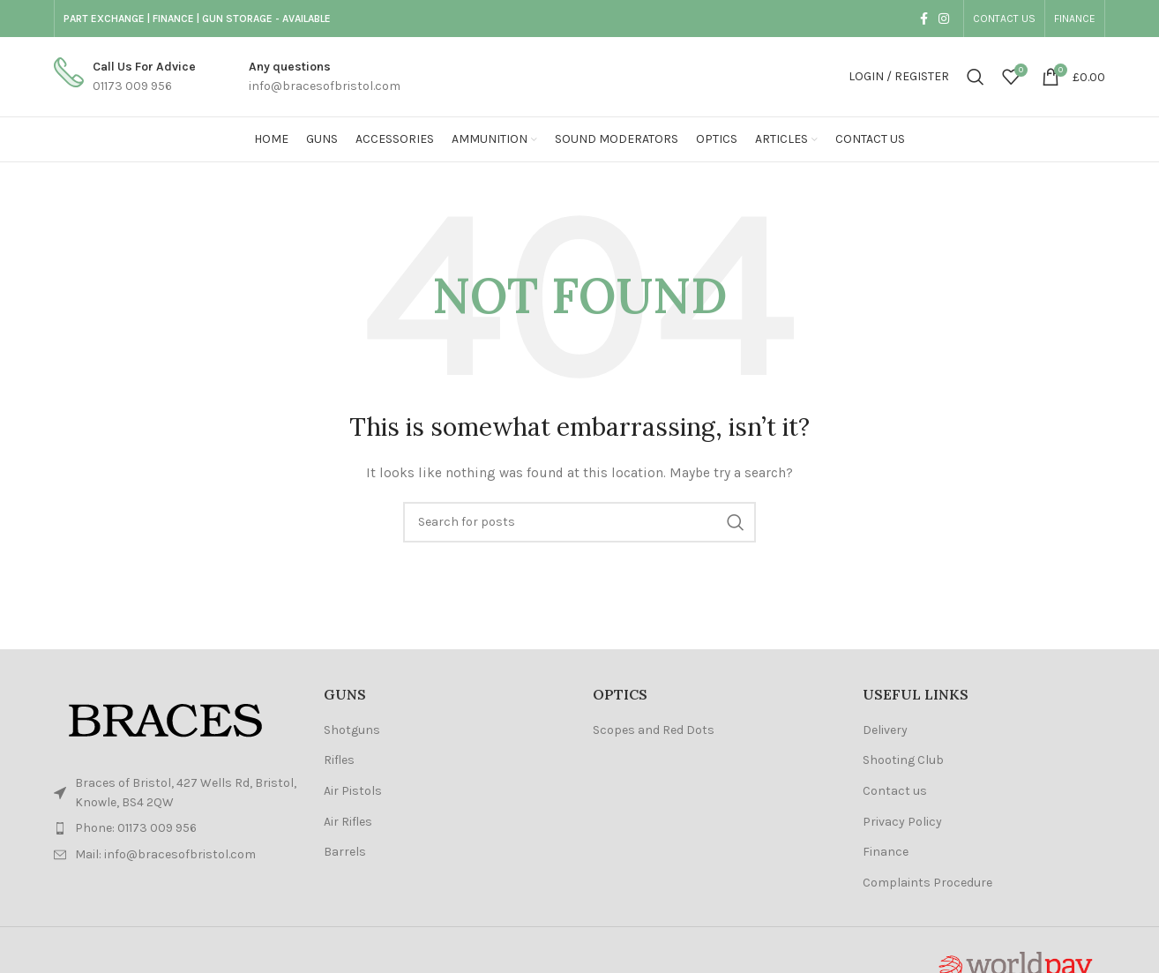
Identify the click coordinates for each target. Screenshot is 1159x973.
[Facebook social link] (924, 18)
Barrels (345, 851)
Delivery (885, 729)
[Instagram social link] (943, 18)
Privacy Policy (902, 821)
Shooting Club (903, 759)
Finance (886, 851)
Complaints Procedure (927, 882)
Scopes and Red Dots (653, 729)
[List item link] (175, 828)
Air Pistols (353, 790)
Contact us (895, 790)
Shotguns (352, 729)
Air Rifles (348, 821)
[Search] (975, 76)
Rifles (339, 759)
